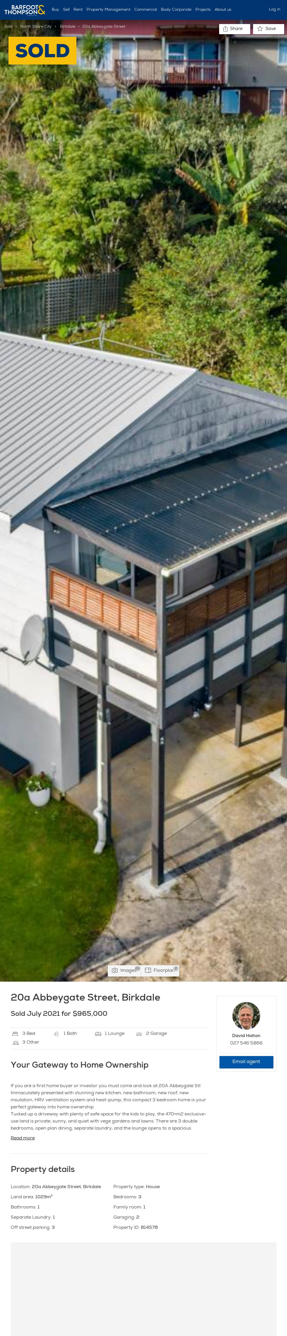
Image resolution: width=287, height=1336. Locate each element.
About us (223, 10)
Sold (8, 27)
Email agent (246, 1062)
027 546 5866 (246, 1043)
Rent (78, 10)
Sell (66, 10)
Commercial (145, 10)
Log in (274, 10)
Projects (203, 10)
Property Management (108, 10)
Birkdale (67, 27)
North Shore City (36, 27)
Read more (23, 1138)
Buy (55, 10)
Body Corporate (176, 10)
